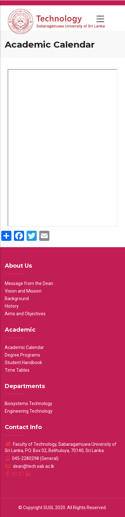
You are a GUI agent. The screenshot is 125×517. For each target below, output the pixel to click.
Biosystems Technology (28, 403)
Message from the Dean (29, 283)
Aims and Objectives (25, 313)
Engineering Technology (29, 411)
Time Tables (17, 370)
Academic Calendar (24, 347)
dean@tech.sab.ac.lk (29, 466)
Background (17, 298)
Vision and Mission (23, 290)
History (12, 306)
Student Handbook (23, 362)
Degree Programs (22, 354)
